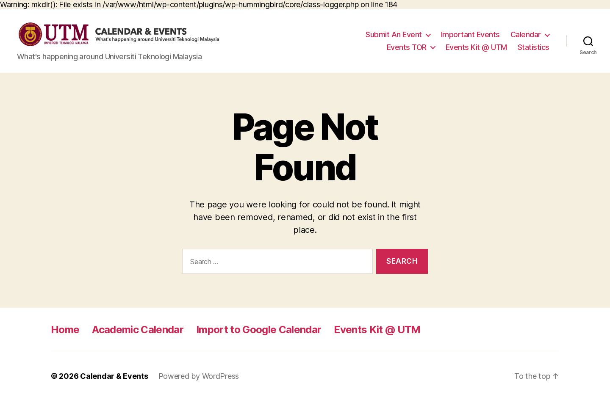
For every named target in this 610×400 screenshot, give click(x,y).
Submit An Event (394, 34)
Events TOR (407, 47)
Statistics (533, 47)
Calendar (525, 34)
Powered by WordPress (198, 376)
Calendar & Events (114, 376)
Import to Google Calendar (258, 329)
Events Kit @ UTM (476, 47)
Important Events (470, 34)
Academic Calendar (137, 329)
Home (65, 329)
